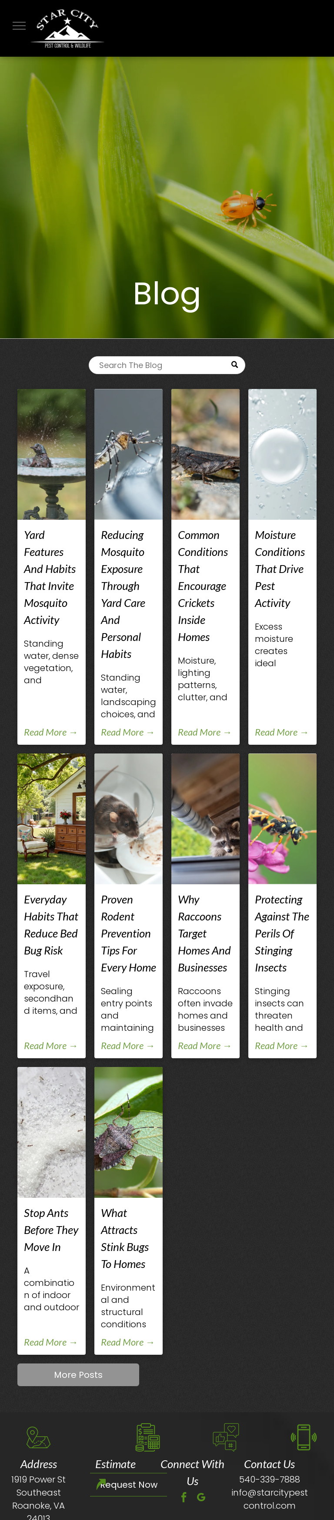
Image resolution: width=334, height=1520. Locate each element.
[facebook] (184, 1498)
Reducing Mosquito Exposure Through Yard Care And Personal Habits (123, 594)
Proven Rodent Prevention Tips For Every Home (128, 933)
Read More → (51, 732)
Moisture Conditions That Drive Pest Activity (280, 569)
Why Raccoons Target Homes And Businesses (204, 933)
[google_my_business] (201, 1498)
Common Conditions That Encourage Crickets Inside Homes (203, 586)
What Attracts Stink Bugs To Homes (125, 1238)
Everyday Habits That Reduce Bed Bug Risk (51, 924)
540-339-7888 (269, 1479)
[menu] (19, 25)
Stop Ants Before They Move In (51, 1230)
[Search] (167, 365)
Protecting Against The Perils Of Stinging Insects (282, 933)
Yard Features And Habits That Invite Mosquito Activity (50, 577)
